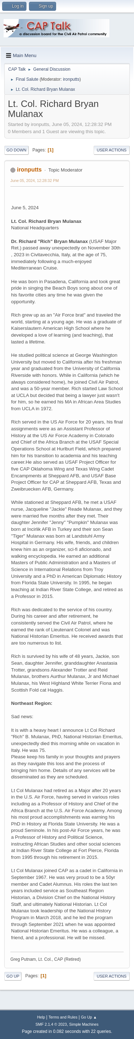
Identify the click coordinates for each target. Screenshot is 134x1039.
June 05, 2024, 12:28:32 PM (34, 180)
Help (41, 1017)
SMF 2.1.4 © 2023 (51, 1024)
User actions (111, 150)
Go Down (16, 150)
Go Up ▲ (89, 1017)
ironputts (71, 79)
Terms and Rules (63, 1017)
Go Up (12, 976)
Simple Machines (84, 1024)
